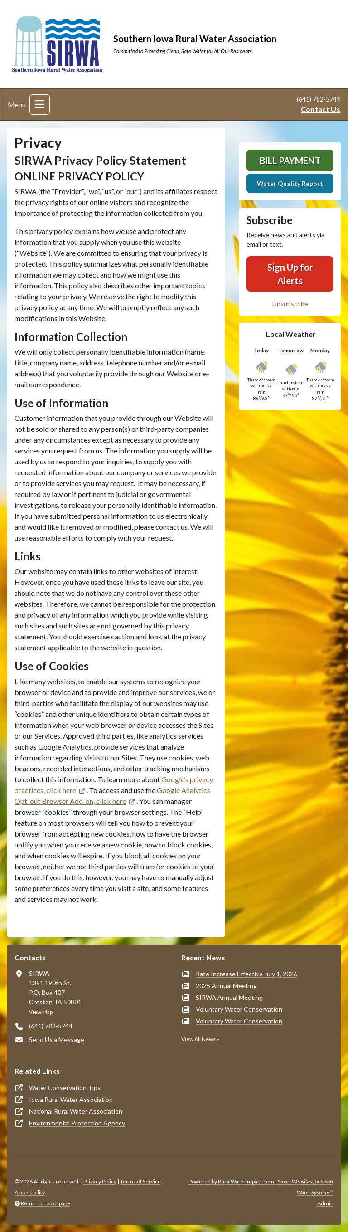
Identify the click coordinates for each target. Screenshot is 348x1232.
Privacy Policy (99, 1181)
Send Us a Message (56, 1039)
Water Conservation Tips (65, 1087)
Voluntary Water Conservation (239, 1009)
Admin (325, 1203)
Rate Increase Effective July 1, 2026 (246, 974)
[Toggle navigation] (39, 104)
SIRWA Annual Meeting (229, 997)
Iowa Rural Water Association (71, 1099)
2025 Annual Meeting (226, 985)
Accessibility (29, 1192)
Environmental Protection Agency (77, 1123)
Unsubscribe (290, 303)
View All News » (200, 1039)
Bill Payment (290, 160)
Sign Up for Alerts (290, 274)
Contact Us (320, 109)
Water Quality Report (290, 183)
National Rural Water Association (75, 1111)
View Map (41, 1011)
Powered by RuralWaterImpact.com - (261, 1187)
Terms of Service (140, 1181)
